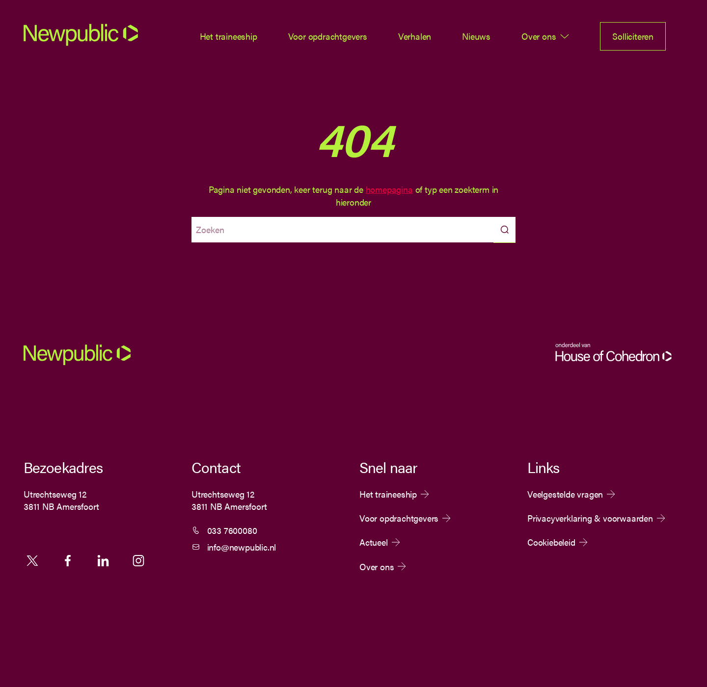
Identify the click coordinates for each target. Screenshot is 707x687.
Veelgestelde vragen (565, 494)
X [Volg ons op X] (32, 560)
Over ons (538, 36)
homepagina (389, 189)
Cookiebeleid (551, 542)
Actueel (373, 542)
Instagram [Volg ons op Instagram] (138, 560)
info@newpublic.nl (241, 547)
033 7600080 (232, 530)
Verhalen (414, 36)
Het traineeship (228, 36)
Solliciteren (632, 36)
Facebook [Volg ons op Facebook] (68, 560)
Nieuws (476, 36)
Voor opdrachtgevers (327, 36)
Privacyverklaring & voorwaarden (590, 518)
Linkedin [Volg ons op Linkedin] (103, 560)
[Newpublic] (81, 42)
